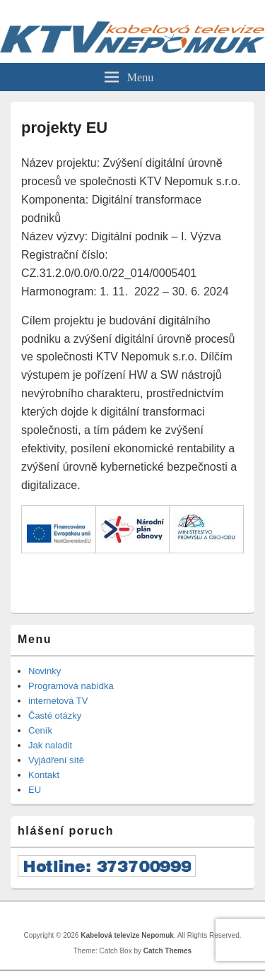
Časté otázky (54, 715)
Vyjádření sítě (56, 760)
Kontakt (43, 775)
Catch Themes (167, 951)
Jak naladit (50, 745)
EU (34, 789)
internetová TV (58, 700)
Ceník (40, 730)
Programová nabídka (71, 686)
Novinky (44, 671)
